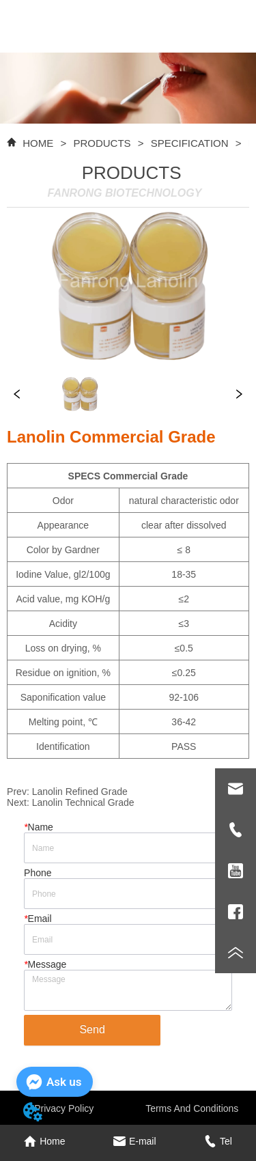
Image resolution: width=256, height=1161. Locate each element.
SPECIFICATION (189, 143)
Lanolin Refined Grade (80, 791)
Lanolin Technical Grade (83, 802)
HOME (38, 143)
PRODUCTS (102, 143)
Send (91, 1029)
